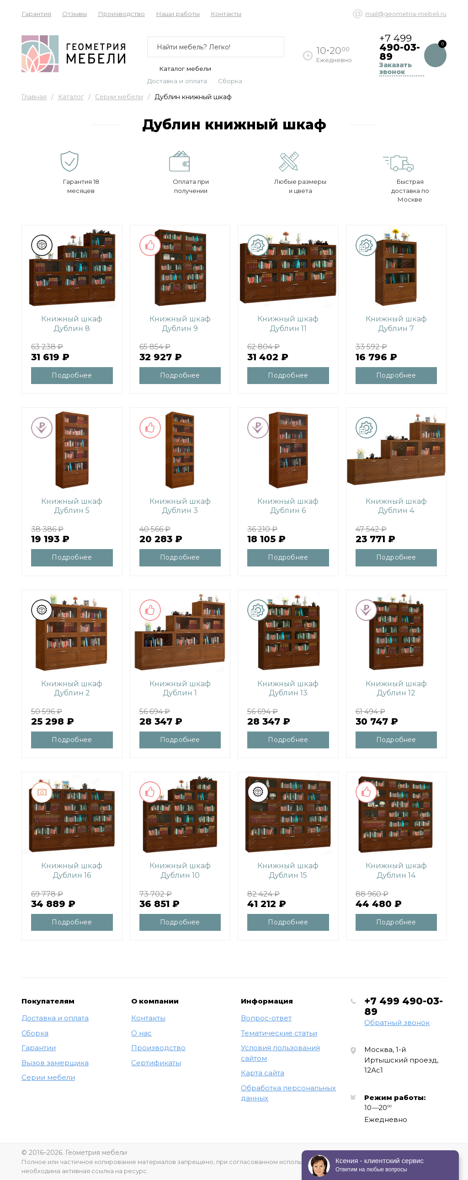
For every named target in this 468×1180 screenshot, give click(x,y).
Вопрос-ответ (266, 1018)
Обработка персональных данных (288, 1093)
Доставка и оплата (177, 81)
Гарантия (36, 13)
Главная (34, 97)
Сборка (230, 81)
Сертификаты (156, 1062)
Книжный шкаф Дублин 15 (288, 870)
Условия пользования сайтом (280, 1053)
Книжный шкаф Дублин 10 (180, 870)
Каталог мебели (179, 68)
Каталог (71, 97)
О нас (141, 1033)
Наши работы (178, 13)
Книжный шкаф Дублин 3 (180, 506)
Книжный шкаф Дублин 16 (71, 870)
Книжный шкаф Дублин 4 (396, 506)
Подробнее (72, 375)
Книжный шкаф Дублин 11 (288, 324)
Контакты (226, 13)
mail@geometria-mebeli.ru (406, 13)
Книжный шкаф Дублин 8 (71, 324)
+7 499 (403, 1006)
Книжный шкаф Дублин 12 (396, 688)
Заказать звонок (395, 69)
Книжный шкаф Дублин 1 (180, 688)
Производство (121, 13)
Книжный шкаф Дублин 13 (288, 688)
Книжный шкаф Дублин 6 (288, 506)
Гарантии (38, 1047)
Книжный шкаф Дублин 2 (71, 688)
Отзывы (74, 13)
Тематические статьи (279, 1033)
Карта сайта (262, 1072)
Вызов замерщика (55, 1062)
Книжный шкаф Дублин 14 (396, 870)
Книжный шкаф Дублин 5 (71, 506)
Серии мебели (119, 97)
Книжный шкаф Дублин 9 (180, 324)
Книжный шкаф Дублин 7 (396, 324)
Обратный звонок (397, 1022)
